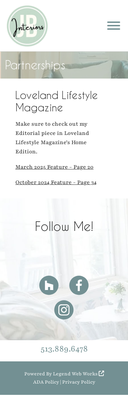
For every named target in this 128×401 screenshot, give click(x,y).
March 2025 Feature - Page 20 (54, 167)
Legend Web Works (78, 374)
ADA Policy (46, 382)
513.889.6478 (64, 348)
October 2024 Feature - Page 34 (56, 182)
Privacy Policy (78, 382)
